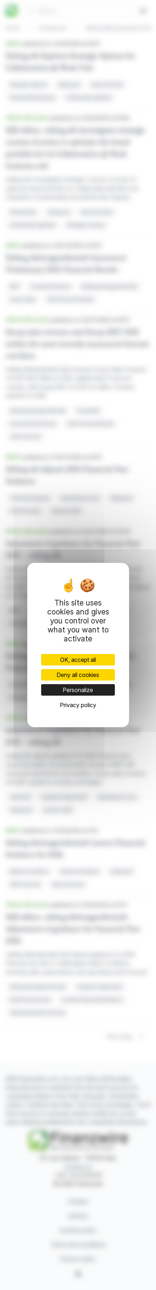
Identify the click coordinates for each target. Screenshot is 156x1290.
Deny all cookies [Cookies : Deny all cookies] (78, 674)
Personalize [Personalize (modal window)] (78, 689)
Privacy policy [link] (78, 705)
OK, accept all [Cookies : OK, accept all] (78, 659)
